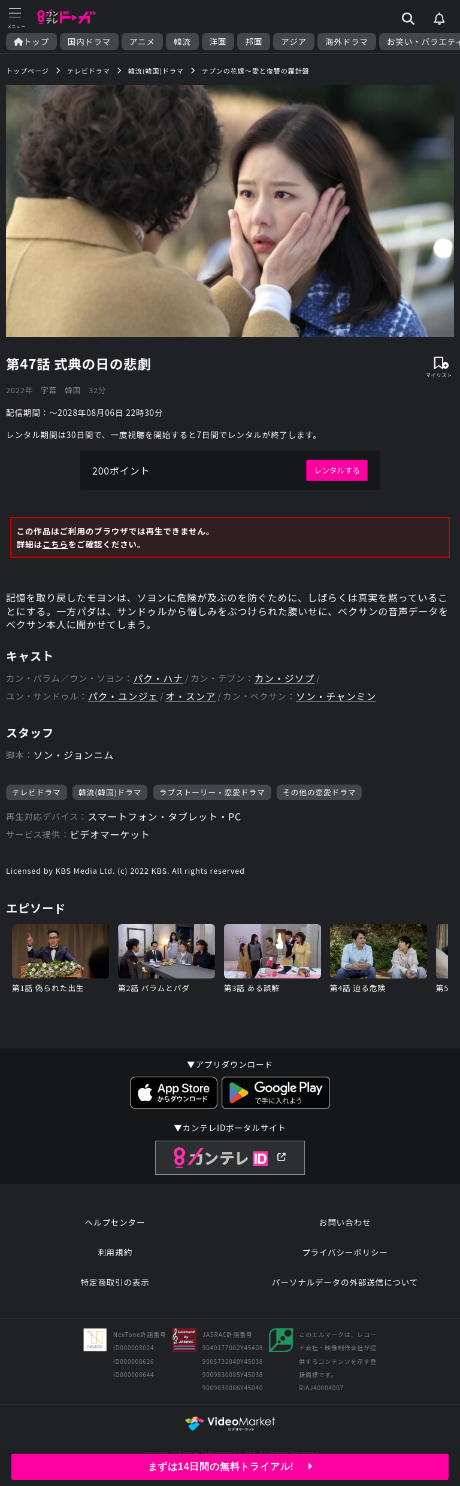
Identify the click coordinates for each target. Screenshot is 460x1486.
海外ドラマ (346, 41)
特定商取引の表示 (114, 1282)
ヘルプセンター (115, 1222)
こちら (55, 544)
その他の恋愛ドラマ (319, 792)
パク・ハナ (158, 678)
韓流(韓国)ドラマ (109, 792)
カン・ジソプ (284, 678)
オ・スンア (190, 696)
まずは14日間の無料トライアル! (230, 1466)
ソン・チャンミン (336, 696)
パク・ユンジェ (123, 696)
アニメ (142, 41)
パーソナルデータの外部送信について (345, 1282)
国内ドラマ (89, 41)
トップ (31, 41)
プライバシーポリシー (345, 1252)
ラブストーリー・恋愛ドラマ (212, 792)
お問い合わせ (345, 1222)
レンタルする (337, 470)
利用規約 (115, 1252)
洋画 (218, 41)
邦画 (253, 41)
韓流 (182, 41)
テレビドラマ (36, 792)
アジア (294, 41)
